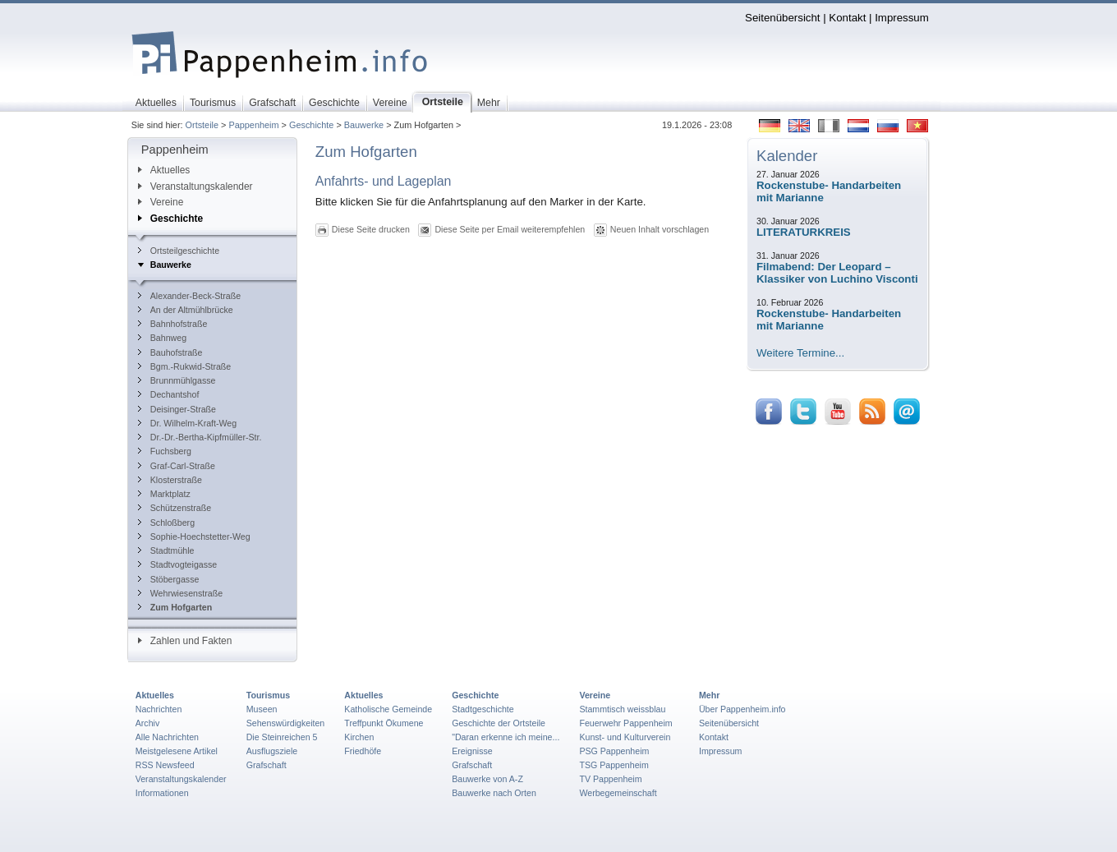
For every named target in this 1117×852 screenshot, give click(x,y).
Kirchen (359, 737)
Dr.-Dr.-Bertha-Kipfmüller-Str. (200, 437)
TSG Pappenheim (613, 765)
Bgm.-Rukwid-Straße (184, 366)
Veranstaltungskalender (195, 186)
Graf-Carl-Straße (176, 466)
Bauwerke (364, 125)
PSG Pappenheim (614, 751)
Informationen (162, 793)
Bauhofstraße (170, 352)
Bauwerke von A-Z (487, 779)
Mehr (709, 695)
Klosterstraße (170, 480)
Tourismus (268, 695)
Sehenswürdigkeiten (285, 723)
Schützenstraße (174, 508)
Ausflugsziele (272, 751)
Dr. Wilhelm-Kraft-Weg (187, 423)
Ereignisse (472, 751)
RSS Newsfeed (165, 765)
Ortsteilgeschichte (178, 251)
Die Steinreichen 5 (282, 737)
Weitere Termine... (800, 353)
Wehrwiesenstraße (180, 593)
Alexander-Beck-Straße (189, 296)
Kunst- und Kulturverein (624, 737)
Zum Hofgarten (175, 607)
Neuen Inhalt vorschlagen (659, 229)
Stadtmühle (166, 550)
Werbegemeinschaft (617, 793)
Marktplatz (164, 494)
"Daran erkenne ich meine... (505, 737)
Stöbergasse (169, 579)
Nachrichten (159, 709)
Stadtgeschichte (483, 709)
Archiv (147, 723)
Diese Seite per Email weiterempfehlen (509, 229)
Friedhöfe (362, 751)
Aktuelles (164, 170)
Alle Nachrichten (167, 737)
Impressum (902, 18)
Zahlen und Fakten (185, 641)
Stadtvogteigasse (177, 564)
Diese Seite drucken (371, 229)
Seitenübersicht (782, 18)
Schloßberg (166, 522)
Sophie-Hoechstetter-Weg (194, 536)
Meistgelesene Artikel (177, 751)
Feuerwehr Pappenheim (625, 723)
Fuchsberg (164, 451)
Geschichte (311, 125)
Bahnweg (162, 338)
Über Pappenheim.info (742, 709)
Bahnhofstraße (173, 324)
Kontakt (847, 18)
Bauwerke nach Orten (494, 793)
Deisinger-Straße (177, 409)
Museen (262, 709)
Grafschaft (266, 765)
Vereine (161, 202)
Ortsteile (202, 125)
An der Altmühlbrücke (185, 310)
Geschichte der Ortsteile (498, 723)
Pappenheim (253, 125)
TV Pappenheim (610, 779)
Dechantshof (169, 394)
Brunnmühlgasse (177, 380)
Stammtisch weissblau (622, 709)
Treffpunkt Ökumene (383, 723)
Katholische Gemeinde (388, 709)
